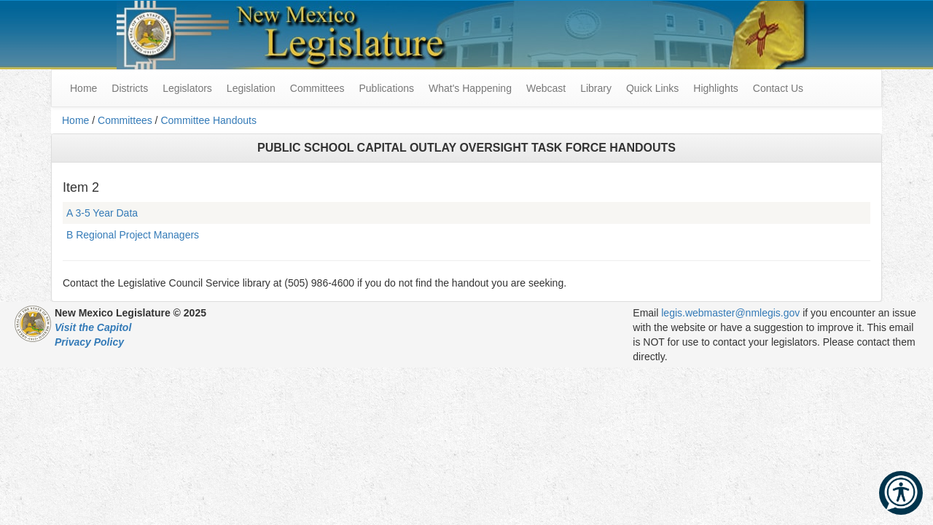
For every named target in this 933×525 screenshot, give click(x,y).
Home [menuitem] (83, 88)
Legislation (251, 88)
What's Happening (470, 88)
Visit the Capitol (93, 327)
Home (75, 120)
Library (596, 88)
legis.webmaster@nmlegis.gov (730, 313)
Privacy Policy (89, 342)
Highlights (715, 88)
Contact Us (778, 88)
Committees (317, 88)
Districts (130, 88)
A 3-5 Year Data (102, 213)
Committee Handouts (208, 120)
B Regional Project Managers (132, 235)
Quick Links (652, 88)
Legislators (187, 88)
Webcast (546, 88)
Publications (386, 88)
